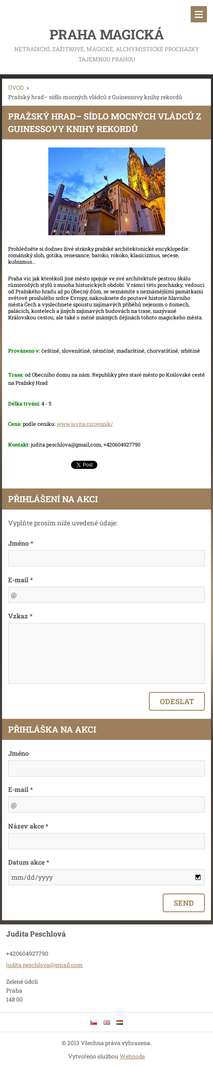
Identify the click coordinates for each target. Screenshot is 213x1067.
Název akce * (28, 826)
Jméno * (20, 543)
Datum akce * (28, 862)
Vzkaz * (20, 616)
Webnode (132, 1056)
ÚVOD (16, 87)
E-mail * (20, 579)
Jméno (18, 753)
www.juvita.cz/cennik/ (85, 424)
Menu (199, 14)
